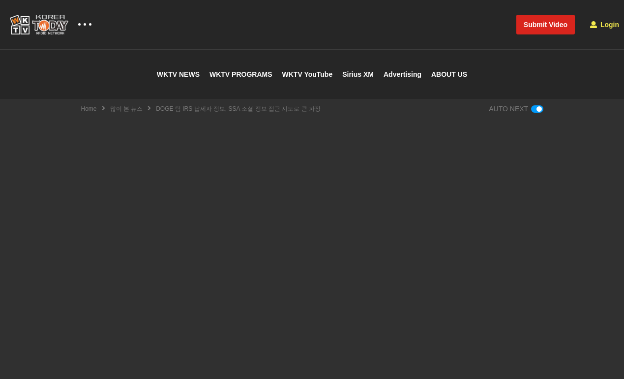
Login (604, 25)
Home (89, 108)
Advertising (402, 74)
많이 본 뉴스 (126, 108)
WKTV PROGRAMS (240, 74)
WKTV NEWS (178, 74)
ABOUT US (449, 74)
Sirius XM (358, 74)
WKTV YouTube (307, 74)
